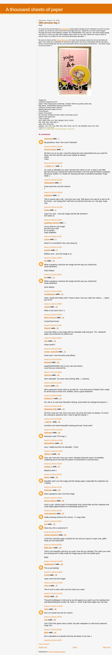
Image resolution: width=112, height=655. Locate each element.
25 (62, 443)
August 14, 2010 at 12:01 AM (53, 146)
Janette (47, 250)
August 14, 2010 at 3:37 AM (53, 325)
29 (59, 490)
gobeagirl (48, 195)
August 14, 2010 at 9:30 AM (53, 395)
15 (58, 328)
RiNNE (47, 596)
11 (54, 277)
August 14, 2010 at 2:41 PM (53, 497)
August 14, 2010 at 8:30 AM (53, 372)
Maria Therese (50, 318)
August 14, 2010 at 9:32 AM (53, 406)
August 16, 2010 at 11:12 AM (53, 606)
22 (64, 409)
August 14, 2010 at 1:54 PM (53, 474)
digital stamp (50, 129)
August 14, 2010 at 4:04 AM (53, 338)
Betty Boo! (48, 548)
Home (75, 647)
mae (46, 341)
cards (44, 129)
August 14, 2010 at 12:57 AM (53, 207)
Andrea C (48, 467)
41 (55, 632)
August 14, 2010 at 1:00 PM (53, 463)
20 (57, 386)
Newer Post (43, 647)
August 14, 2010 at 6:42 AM (53, 348)
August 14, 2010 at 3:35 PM (53, 532)
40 (55, 620)
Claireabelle (49, 183)
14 (63, 318)
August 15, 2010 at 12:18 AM (53, 572)
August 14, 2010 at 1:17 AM (53, 247)
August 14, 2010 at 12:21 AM (53, 163)
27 (59, 467)
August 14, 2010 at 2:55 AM (53, 274)
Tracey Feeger (50, 149)
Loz (45, 524)
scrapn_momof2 (51, 352)
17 (65, 352)
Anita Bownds (50, 513)
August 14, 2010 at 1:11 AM (53, 236)
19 (58, 375)
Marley (47, 477)
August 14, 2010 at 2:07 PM (53, 487)
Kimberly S (49, 398)
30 (63, 501)
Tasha (46, 210)
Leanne (47, 386)
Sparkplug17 (49, 564)
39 (55, 609)
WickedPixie (49, 443)
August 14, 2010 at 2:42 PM (53, 510)
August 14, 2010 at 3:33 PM (53, 521)
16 (55, 341)
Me (45, 261)
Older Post (106, 647)
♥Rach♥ (47, 328)
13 (57, 307)
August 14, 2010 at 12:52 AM (53, 192)
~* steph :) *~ (49, 166)
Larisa (46, 239)
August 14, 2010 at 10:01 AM (53, 429)
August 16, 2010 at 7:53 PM (53, 616)
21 (61, 398)
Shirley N (48, 454)
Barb (46, 632)
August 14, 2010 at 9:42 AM (53, 418)
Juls (46, 620)
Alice (46, 609)
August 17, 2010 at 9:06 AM (53, 629)
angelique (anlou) (51, 223)
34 (60, 548)
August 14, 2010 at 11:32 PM (53, 561)
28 (57, 477)
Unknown (48, 139)
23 (59, 422)
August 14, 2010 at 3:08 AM (53, 314)
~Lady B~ (48, 422)
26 (59, 454)
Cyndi (46, 575)
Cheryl (47, 586)
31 (63, 513)
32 (54, 524)
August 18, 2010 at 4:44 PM (53, 640)
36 (56, 575)
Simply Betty (65, 29)
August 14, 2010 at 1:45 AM (53, 257)
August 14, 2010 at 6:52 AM (53, 359)
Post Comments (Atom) (56, 652)
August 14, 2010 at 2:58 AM (53, 303)
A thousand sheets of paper (34, 9)
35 (62, 564)
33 (65, 535)
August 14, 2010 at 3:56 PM (53, 544)
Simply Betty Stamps (61, 129)
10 (54, 261)
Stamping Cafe (50, 409)
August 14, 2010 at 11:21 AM (53, 451)
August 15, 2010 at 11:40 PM (53, 593)
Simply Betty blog (62, 40)
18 (58, 362)
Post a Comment (44, 644)
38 (57, 596)
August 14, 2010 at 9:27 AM (53, 382)
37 (57, 586)
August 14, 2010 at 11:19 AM (53, 440)
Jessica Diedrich (51, 535)
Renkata (47, 362)
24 (59, 433)
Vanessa (47, 375)
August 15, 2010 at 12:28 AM (53, 582)
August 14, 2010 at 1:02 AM (53, 219)
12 (62, 294)
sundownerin (49, 294)
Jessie (47, 307)
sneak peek (71, 129)
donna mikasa (50, 501)
